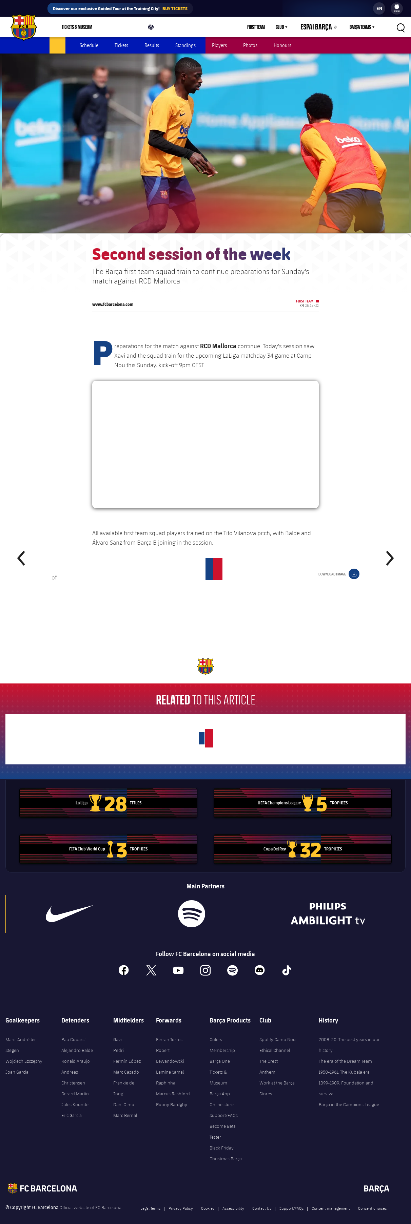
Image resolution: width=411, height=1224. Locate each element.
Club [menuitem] (292, 27)
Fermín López (127, 1052)
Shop (118, 28)
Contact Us (261, 1199)
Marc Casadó (126, 1063)
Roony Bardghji (171, 1096)
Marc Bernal (125, 1107)
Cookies (207, 1199)
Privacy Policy (181, 1199)
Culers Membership (222, 1036)
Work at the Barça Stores (277, 1080)
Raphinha (165, 1074)
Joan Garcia (16, 1063)
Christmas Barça (226, 1150)
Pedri (118, 1041)
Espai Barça (322, 27)
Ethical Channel (274, 1041)
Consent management (331, 1199)
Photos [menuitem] (250, 45)
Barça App (220, 1085)
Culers (154, 28)
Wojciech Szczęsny (23, 1052)
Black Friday (222, 1139)
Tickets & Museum (218, 1069)
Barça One (220, 1052)
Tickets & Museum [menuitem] (77, 27)
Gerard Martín (75, 1085)
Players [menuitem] (219, 45)
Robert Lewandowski (170, 1047)
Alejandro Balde (77, 1041)
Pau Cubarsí (73, 1031)
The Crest (268, 1052)
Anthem (267, 1063)
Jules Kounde (75, 1096)
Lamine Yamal (170, 1063)
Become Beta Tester (223, 1123)
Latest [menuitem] (57, 45)
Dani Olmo (123, 1096)
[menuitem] (396, 6)
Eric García (71, 1107)
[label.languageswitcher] (379, 8)
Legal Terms (150, 1199)
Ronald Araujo (75, 1052)
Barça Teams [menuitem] (360, 27)
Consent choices (372, 1199)
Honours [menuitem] (282, 45)
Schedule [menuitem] (89, 45)
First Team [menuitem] (268, 27)
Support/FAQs (224, 1107)
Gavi (117, 1031)
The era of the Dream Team (345, 1052)
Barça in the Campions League (349, 1096)
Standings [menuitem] (185, 45)
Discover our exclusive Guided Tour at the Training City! (120, 8)
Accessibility (233, 1199)
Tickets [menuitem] (121, 45)
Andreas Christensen (73, 1069)
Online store (222, 1096)
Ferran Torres (169, 1031)
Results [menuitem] (151, 45)
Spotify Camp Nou (277, 1031)
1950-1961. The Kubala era (344, 1063)
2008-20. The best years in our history (349, 1036)
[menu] (397, 8)
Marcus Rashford (173, 1085)
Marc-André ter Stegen (20, 1036)
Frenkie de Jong (123, 1080)
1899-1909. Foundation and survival (346, 1080)
